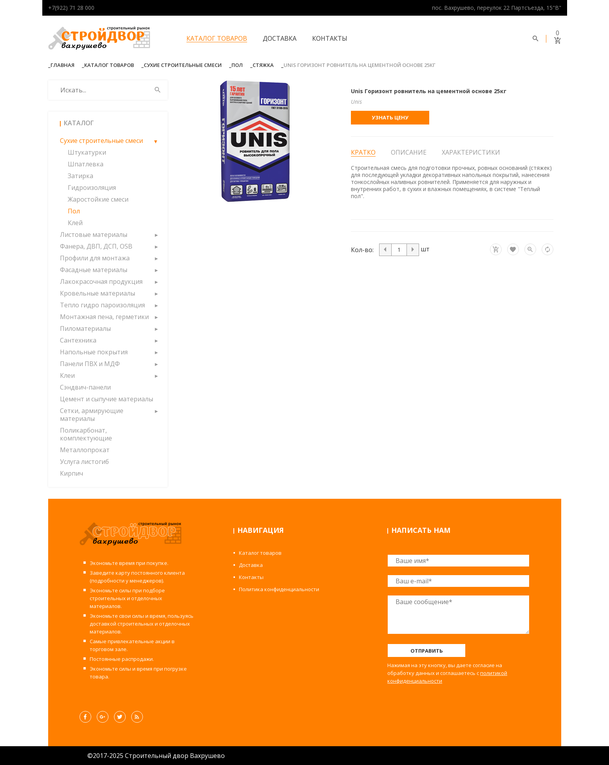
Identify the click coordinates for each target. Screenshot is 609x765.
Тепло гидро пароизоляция (102, 305)
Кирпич (71, 473)
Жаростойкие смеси (98, 199)
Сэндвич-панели (85, 387)
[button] (156, 140)
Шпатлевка (85, 164)
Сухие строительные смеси (183, 65)
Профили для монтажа (95, 258)
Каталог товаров (216, 38)
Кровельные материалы (97, 293)
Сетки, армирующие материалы (91, 414)
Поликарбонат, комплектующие (86, 434)
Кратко (363, 152)
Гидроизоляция (92, 187)
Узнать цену (390, 117)
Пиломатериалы (85, 328)
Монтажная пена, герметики (104, 316)
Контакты (329, 38)
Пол (237, 65)
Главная (62, 65)
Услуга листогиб (84, 461)
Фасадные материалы (93, 269)
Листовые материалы (93, 234)
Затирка (80, 175)
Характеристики (471, 152)
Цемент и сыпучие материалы (106, 399)
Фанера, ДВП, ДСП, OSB (96, 246)
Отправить (426, 650)
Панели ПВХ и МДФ (90, 363)
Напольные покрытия (94, 352)
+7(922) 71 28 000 (71, 7)
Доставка (279, 38)
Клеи (67, 375)
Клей (75, 222)
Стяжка (263, 65)
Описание (408, 152)
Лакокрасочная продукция (101, 281)
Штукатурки (87, 152)
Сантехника (78, 340)
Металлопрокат (85, 450)
